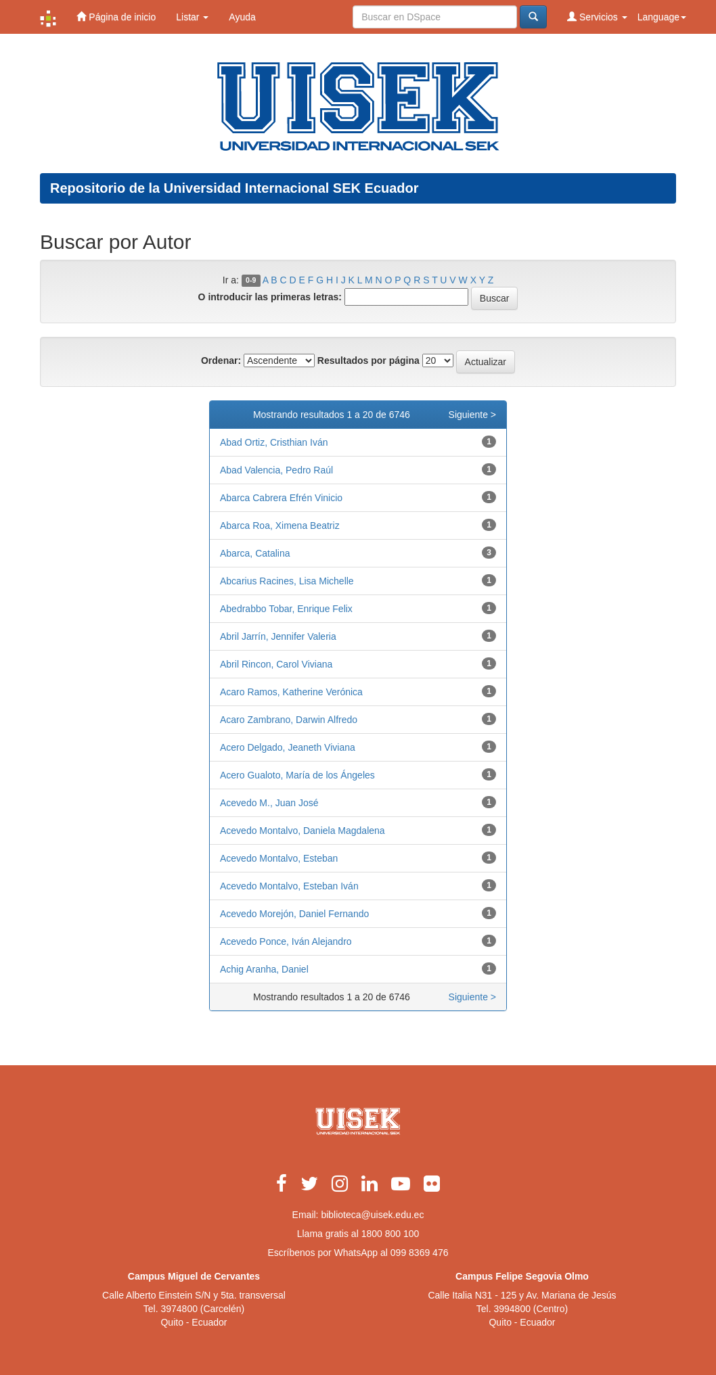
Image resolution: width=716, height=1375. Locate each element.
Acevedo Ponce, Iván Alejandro (286, 941)
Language (661, 16)
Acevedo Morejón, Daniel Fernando (294, 913)
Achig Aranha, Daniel (264, 969)
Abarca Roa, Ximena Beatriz (280, 525)
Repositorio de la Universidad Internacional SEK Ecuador (234, 188)
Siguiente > (472, 414)
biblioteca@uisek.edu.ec (372, 1214)
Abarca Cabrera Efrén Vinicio (281, 497)
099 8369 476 (419, 1252)
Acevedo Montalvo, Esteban (279, 858)
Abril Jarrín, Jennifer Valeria (278, 636)
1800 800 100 (390, 1233)
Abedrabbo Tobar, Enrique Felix (286, 608)
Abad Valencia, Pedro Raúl (276, 470)
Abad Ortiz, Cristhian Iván (274, 442)
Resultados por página (368, 360)
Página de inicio (116, 16)
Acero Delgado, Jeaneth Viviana (287, 747)
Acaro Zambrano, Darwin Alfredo (288, 719)
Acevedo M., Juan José (269, 802)
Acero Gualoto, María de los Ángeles (297, 775)
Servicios (597, 16)
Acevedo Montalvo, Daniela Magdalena (302, 830)
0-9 (251, 281)
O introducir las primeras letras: (270, 297)
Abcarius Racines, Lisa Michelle (287, 581)
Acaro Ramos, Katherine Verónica (291, 691)
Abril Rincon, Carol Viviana (276, 664)
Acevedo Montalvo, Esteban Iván (289, 886)
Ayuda (242, 16)
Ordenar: (221, 360)
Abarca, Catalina (255, 553)
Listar (192, 16)
